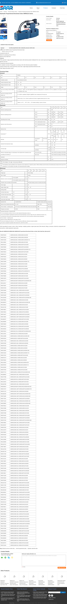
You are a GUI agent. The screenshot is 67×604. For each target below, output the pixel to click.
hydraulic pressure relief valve (8, 548)
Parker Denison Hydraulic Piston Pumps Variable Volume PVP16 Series (40, 593)
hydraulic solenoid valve (33, 548)
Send (63, 592)
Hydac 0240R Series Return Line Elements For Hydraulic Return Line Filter (23, 600)
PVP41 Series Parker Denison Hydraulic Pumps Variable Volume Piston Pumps (40, 595)
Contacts (54, 8)
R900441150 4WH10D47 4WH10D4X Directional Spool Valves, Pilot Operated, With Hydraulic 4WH (14, 583)
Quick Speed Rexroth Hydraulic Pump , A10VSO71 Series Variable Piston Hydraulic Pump (8, 599)
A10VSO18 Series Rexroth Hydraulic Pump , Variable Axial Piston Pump (7, 593)
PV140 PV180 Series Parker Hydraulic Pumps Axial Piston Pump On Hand (40, 597)
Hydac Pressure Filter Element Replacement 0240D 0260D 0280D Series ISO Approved (23, 593)
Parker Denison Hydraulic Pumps (39, 589)
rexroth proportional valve (21, 548)
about (38, 8)
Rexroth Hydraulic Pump (7, 589)
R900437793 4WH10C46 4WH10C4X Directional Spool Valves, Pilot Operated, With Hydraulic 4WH (23, 583)
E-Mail (50, 597)
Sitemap (53, 597)
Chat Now (62, 8)
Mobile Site (51, 599)
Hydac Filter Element (22, 589)
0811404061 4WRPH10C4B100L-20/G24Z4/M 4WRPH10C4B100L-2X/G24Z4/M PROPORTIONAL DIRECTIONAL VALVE (33, 584)
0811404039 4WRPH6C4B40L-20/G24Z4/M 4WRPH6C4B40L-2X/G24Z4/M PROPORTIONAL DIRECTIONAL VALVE (52, 584)
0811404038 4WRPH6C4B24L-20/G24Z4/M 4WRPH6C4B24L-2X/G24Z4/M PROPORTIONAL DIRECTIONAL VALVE (42, 584)
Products (45, 8)
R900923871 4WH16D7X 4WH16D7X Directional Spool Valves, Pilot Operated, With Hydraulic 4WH (4, 584)
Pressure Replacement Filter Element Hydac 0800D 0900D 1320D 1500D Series (23, 596)
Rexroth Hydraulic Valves (12, 11)
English (65, 2)
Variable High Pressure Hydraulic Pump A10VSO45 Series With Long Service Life (8, 595)
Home (31, 8)
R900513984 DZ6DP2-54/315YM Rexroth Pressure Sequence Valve (61, 582)
